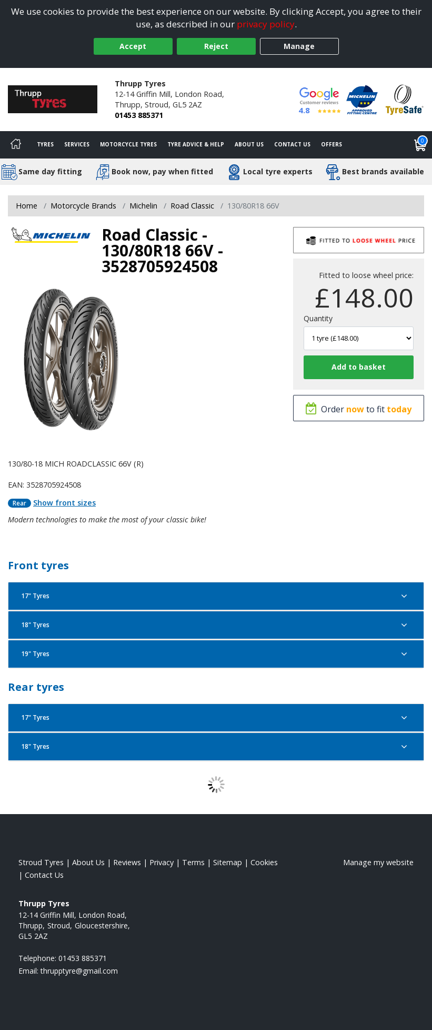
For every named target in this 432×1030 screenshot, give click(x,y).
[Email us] (79, 971)
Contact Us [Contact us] (292, 144)
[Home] (16, 145)
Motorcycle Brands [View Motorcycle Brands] (83, 206)
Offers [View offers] (331, 144)
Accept (132, 46)
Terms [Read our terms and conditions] (193, 862)
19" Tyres (216, 654)
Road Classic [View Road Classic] (192, 206)
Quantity (318, 318)
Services (76, 144)
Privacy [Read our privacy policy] (161, 862)
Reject (216, 46)
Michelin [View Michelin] (143, 206)
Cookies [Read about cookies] (264, 862)
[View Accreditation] (362, 99)
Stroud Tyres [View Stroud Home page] (41, 862)
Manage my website (378, 862)
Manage (299, 46)
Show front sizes (64, 503)
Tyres (45, 144)
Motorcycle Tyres (128, 144)
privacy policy (266, 24)
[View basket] (420, 145)
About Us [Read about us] (88, 862)
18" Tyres (216, 625)
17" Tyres (216, 596)
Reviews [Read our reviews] (127, 862)
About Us (249, 144)
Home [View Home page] (26, 206)
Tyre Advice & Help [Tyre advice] (195, 144)
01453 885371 (139, 115)
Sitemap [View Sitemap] (227, 862)
